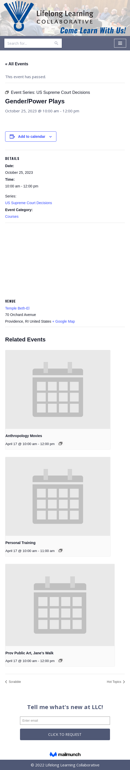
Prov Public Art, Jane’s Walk (29, 653)
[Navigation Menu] (120, 43)
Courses (11, 216)
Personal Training (20, 543)
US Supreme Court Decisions (28, 203)
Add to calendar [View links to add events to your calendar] (31, 136)
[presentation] (57, 389)
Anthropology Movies (23, 436)
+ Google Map (63, 321)
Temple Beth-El (17, 308)
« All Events (16, 64)
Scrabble (14, 682)
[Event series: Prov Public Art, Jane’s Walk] (60, 660)
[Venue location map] (65, 260)
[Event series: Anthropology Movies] (60, 443)
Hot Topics (114, 682)
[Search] (27, 43)
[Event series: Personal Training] (60, 550)
